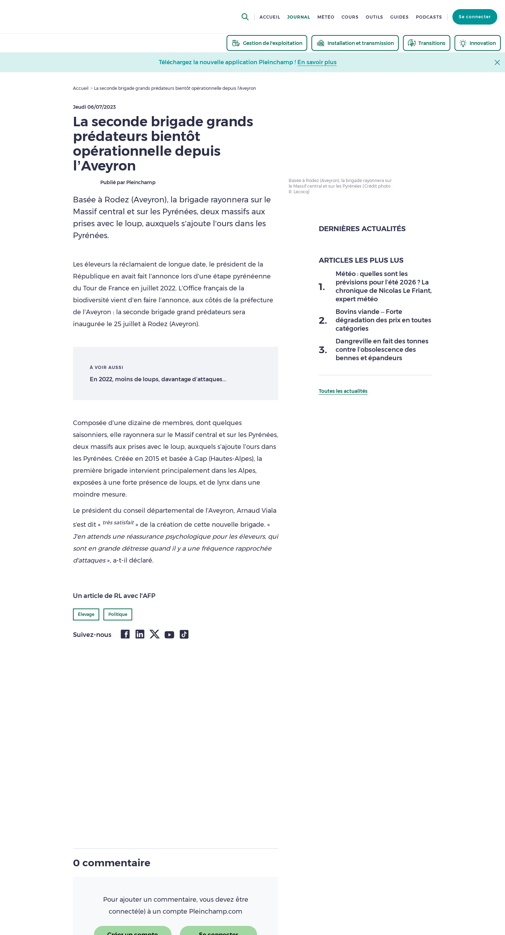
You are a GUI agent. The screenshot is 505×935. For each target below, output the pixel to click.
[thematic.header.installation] (355, 43)
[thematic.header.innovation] (477, 43)
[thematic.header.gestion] (267, 43)
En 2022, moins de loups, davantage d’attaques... (158, 379)
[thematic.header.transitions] (426, 43)
